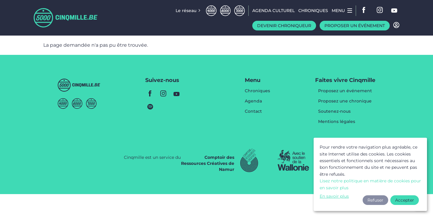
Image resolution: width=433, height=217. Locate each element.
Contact (253, 111)
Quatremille (211, 10)
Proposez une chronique (345, 101)
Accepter (404, 200)
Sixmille (225, 10)
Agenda (253, 101)
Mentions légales (336, 121)
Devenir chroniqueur (284, 25)
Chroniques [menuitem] (313, 10)
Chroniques (257, 91)
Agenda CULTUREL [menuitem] (273, 10)
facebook (365, 10)
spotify (150, 107)
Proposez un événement (345, 91)
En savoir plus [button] (334, 196)
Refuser (375, 200)
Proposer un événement (354, 25)
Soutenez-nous (334, 111)
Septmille (239, 10)
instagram (380, 10)
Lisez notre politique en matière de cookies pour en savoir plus (370, 184)
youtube (394, 10)
